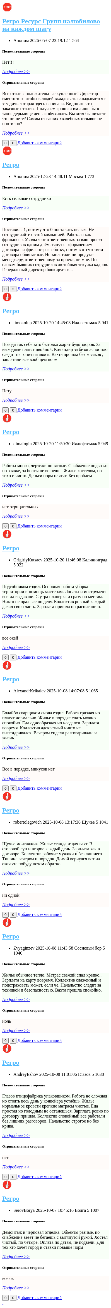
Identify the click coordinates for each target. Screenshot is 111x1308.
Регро (10, 164)
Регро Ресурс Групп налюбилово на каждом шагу (51, 25)
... (4, 1303)
